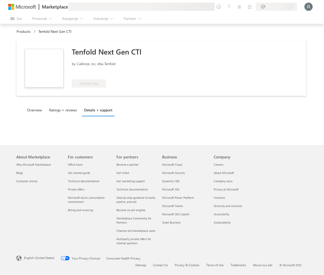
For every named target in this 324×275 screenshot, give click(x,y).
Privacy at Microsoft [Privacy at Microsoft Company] (226, 189)
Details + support (98, 110)
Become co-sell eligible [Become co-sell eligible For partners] (130, 210)
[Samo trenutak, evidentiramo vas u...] (308, 7)
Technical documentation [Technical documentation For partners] (132, 189)
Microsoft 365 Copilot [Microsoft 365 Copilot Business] (175, 214)
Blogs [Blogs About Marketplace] (19, 173)
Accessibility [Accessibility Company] (221, 214)
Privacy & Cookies (187, 265)
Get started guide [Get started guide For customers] (79, 173)
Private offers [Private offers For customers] (76, 189)
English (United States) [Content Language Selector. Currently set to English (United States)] (39, 258)
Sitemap (140, 265)
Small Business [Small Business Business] (171, 222)
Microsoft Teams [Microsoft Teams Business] (172, 206)
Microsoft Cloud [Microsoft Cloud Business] (172, 164)
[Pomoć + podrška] (229, 6)
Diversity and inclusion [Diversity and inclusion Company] (228, 206)
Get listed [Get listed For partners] (122, 173)
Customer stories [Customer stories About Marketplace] (27, 181)
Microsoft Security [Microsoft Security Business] (173, 173)
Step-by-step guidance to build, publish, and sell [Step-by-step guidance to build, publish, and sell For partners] (135, 200)
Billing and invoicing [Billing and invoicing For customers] (80, 210)
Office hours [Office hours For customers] (75, 164)
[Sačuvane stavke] (239, 6)
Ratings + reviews (63, 110)
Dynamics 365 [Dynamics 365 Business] (171, 181)
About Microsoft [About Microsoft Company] (224, 173)
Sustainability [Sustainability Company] (222, 222)
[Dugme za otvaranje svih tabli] (16, 18)
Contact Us (160, 265)
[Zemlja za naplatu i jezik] (276, 7)
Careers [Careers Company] (219, 164)
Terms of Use (215, 265)
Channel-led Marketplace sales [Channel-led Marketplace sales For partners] (135, 231)
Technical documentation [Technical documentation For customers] (83, 181)
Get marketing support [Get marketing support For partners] (130, 181)
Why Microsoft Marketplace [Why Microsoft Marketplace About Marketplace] (33, 164)
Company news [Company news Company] (223, 181)
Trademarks (238, 265)
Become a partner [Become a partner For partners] (127, 164)
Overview (34, 110)
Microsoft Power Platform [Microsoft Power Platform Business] (178, 198)
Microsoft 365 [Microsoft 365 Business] (170, 189)
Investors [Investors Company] (219, 198)
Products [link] (23, 31)
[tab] (36, 110)
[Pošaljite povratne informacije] (219, 6)
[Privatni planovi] (250, 6)
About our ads (262, 265)
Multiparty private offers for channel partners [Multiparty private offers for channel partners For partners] (133, 241)
